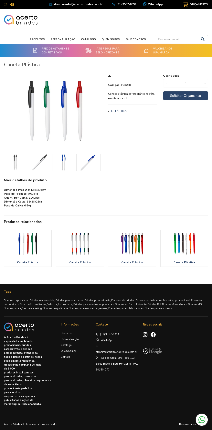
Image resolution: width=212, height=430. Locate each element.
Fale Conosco (136, 39)
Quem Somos (111, 39)
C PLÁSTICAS (119, 111)
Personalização (63, 39)
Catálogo (88, 39)
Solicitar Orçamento (185, 95)
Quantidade (171, 76)
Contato (65, 357)
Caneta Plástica (27, 262)
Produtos (37, 39)
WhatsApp (155, 4)
